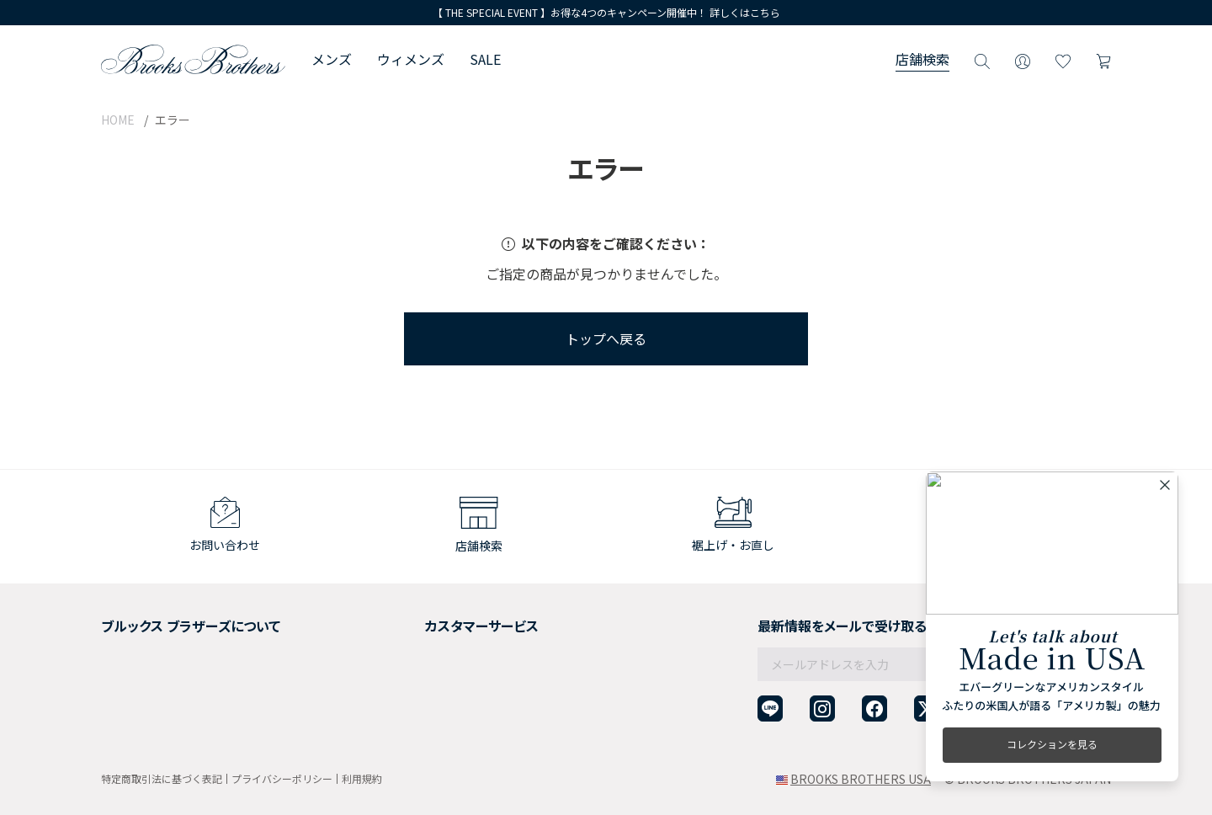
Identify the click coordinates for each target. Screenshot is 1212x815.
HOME (118, 119)
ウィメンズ (410, 59)
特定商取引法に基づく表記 (161, 778)
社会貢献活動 (136, 662)
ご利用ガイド (409, 621)
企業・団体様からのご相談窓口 (456, 724)
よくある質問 (409, 682)
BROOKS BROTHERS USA (860, 778)
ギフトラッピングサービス (444, 662)
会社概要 (124, 621)
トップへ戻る (606, 338)
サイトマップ (136, 724)
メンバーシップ (142, 682)
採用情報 (124, 641)
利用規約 (362, 778)
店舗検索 (922, 59)
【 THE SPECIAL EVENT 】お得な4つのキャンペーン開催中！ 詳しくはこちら (606, 12)
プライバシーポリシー (281, 778)
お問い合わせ (409, 703)
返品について (409, 641)
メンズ (331, 59)
